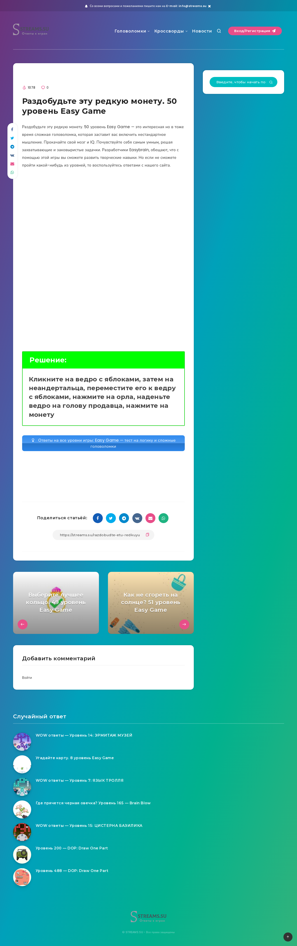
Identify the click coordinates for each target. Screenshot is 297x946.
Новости (202, 31)
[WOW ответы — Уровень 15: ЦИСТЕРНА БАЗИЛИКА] (22, 832)
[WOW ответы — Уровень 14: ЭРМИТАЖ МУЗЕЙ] (22, 742)
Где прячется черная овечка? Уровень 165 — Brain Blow (93, 803)
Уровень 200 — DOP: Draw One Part (72, 848)
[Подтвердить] (271, 82)
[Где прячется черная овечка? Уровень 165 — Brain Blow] (22, 809)
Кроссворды (169, 31)
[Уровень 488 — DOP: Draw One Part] (22, 877)
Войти (27, 677)
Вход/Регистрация (255, 31)
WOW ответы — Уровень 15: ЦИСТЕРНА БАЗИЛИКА (89, 825)
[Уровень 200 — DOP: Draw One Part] (22, 855)
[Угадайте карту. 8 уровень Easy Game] (22, 764)
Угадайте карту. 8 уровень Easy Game (75, 758)
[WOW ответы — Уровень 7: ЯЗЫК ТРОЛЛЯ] (22, 787)
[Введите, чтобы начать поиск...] (243, 82)
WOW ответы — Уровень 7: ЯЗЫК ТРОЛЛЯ (80, 780)
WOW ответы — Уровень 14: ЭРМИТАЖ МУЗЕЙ (84, 735)
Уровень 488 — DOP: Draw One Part (72, 871)
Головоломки (130, 31)
